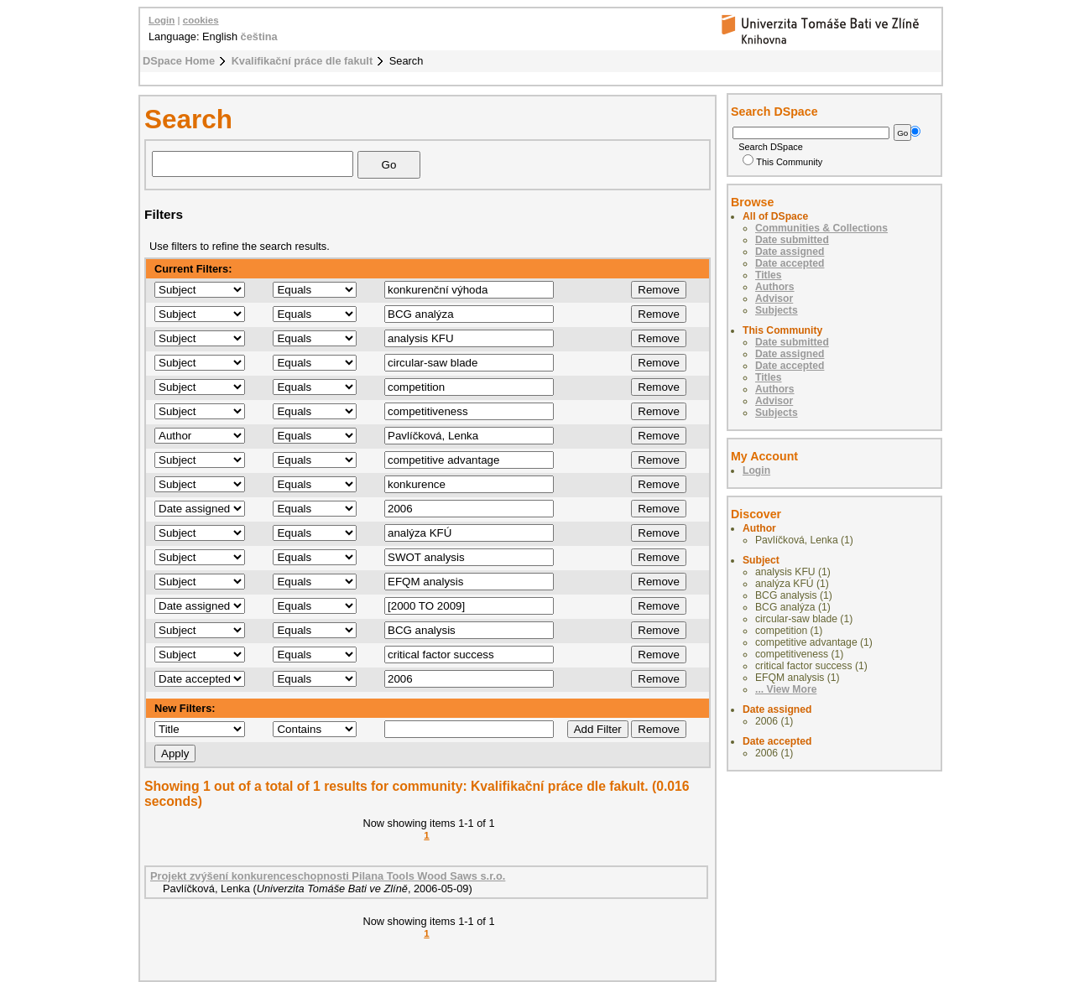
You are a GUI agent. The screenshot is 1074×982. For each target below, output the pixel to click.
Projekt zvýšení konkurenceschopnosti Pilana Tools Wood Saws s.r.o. (327, 876)
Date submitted (792, 240)
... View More (785, 689)
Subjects (776, 310)
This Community (782, 162)
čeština (259, 36)
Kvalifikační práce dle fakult (302, 61)
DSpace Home (179, 61)
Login (162, 20)
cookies (201, 20)
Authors (775, 287)
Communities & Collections (821, 228)
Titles (768, 275)
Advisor (774, 298)
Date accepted (789, 263)
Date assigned (789, 251)
